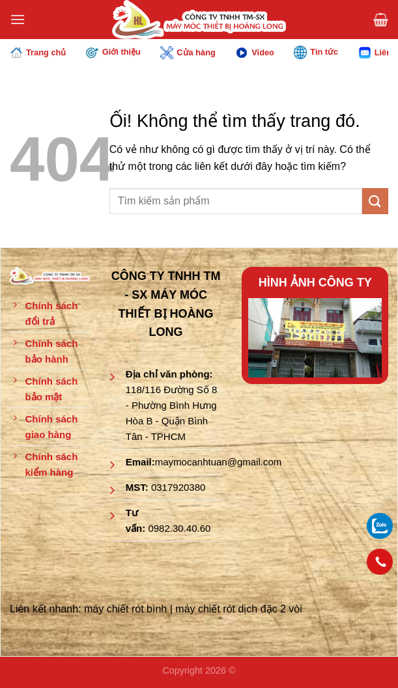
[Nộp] (375, 200)
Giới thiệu (113, 52)
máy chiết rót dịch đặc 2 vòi (238, 608)
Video (254, 52)
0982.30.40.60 (179, 528)
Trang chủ (38, 52)
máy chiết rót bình (125, 608)
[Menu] (17, 19)
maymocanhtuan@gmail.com (218, 461)
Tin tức (316, 52)
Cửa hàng (187, 52)
